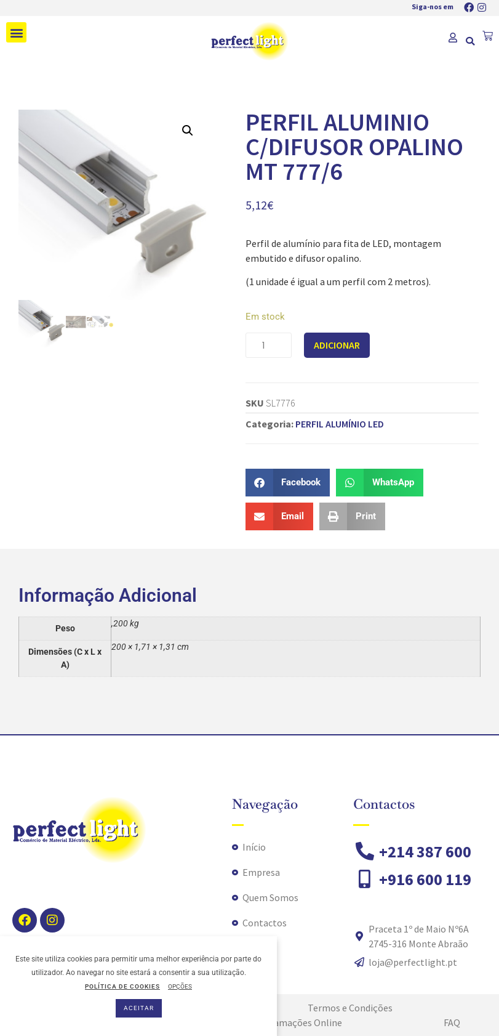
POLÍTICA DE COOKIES (122, 986)
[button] (16, 32)
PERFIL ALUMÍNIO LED (339, 424)
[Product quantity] (269, 345)
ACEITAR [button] (139, 1008)
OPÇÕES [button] (180, 986)
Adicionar (337, 345)
